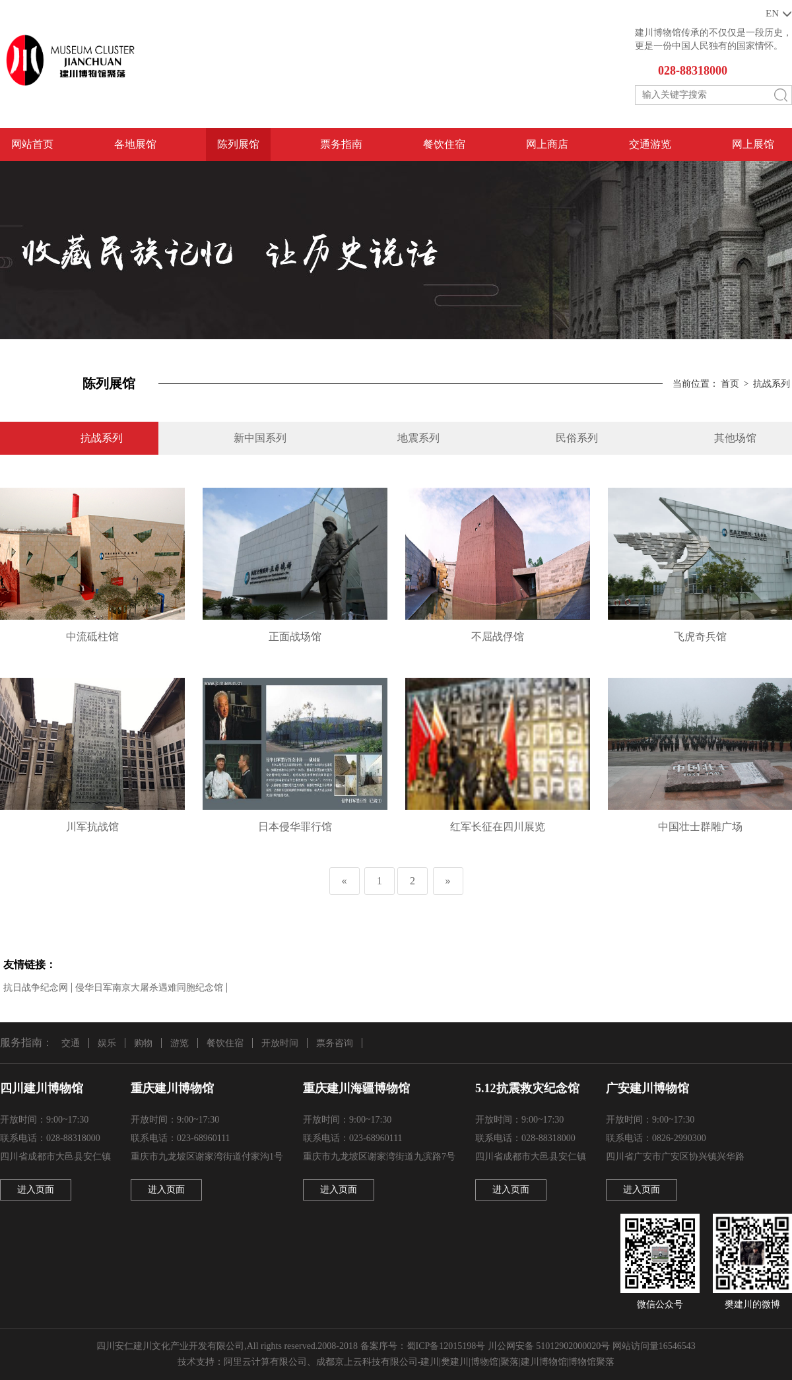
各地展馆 (135, 144)
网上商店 (547, 144)
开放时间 (279, 1043)
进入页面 (35, 1190)
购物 (143, 1043)
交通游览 (650, 144)
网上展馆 (753, 144)
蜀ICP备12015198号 (446, 1346)
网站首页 (32, 144)
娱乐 (107, 1043)
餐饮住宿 (444, 144)
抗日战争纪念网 (35, 988)
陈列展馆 (238, 144)
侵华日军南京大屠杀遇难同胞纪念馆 (149, 988)
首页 (730, 384)
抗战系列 (771, 384)
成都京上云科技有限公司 (367, 1362)
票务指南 (341, 144)
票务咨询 (334, 1043)
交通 (70, 1043)
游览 (179, 1043)
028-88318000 (692, 70)
